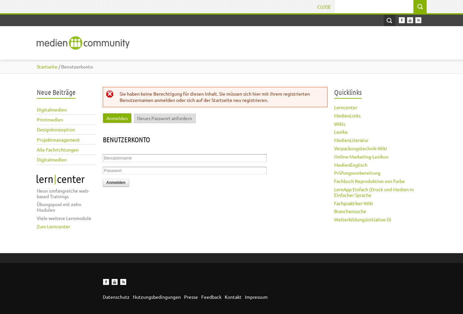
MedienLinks (347, 115)
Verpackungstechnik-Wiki (360, 148)
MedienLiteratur (351, 140)
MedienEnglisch (350, 165)
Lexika (340, 132)
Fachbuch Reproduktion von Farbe (369, 181)
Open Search (389, 20)
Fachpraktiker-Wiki (353, 203)
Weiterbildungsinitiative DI (362, 219)
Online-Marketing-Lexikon (361, 156)
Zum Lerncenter (53, 226)
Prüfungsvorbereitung (357, 173)
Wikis (339, 124)
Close (324, 7)
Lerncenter (345, 107)
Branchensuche (350, 211)
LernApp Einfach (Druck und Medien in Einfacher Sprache (374, 192)
